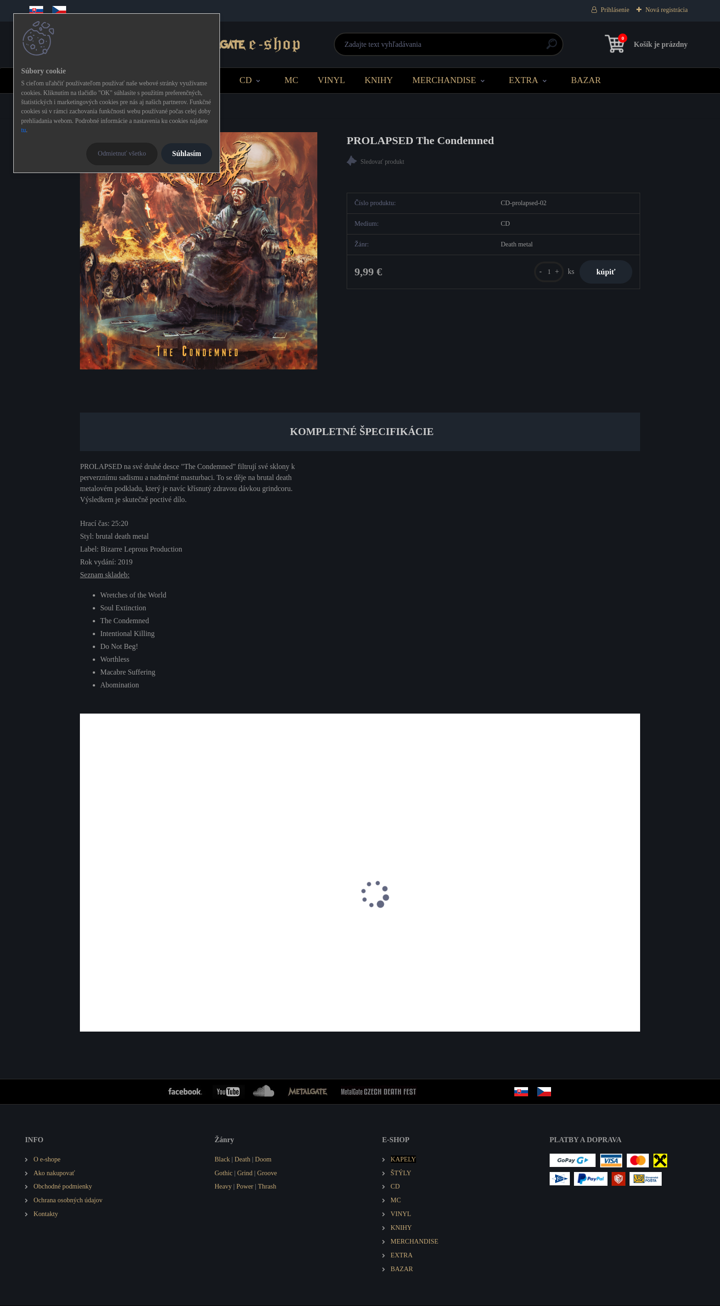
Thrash (267, 1187)
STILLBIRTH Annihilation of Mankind (142, 948)
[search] (471, 47)
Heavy (223, 1187)
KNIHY (379, 80)
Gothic (223, 1173)
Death (242, 1159)
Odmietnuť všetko (122, 153)
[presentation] (86, 906)
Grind (245, 1173)
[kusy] (545, 272)
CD (246, 80)
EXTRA (523, 80)
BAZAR (586, 80)
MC (291, 80)
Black (222, 1159)
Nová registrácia (666, 9)
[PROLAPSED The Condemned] (198, 250)
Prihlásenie (615, 9)
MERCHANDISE (444, 80)
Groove (267, 1173)
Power (244, 1187)
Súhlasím (186, 153)
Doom (263, 1159)
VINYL (331, 80)
